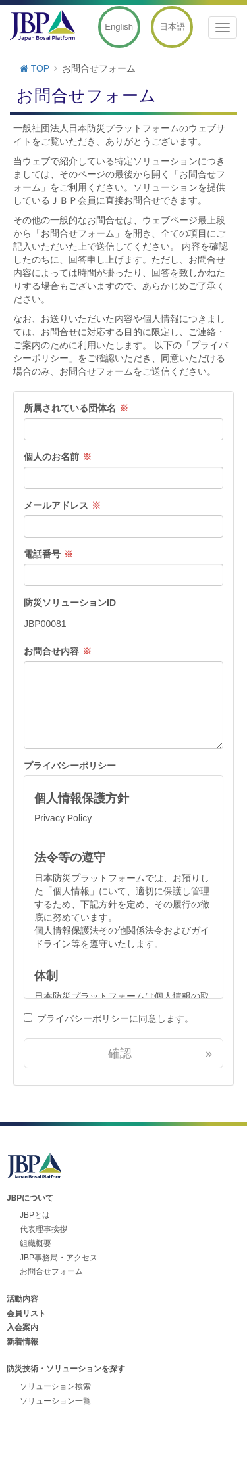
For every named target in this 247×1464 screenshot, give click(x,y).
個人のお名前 (51, 456)
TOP (34, 68)
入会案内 (22, 1327)
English (119, 27)
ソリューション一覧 (55, 1401)
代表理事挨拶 (43, 1229)
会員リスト (26, 1313)
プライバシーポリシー (70, 765)
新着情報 (22, 1341)
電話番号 (42, 554)
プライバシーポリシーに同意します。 (115, 1018)
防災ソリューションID (70, 602)
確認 (160, 1053)
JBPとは (35, 1215)
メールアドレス (56, 505)
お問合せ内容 (51, 651)
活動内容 (22, 1299)
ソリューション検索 (55, 1386)
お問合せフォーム (51, 1271)
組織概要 (35, 1243)
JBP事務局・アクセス (58, 1257)
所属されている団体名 (70, 408)
